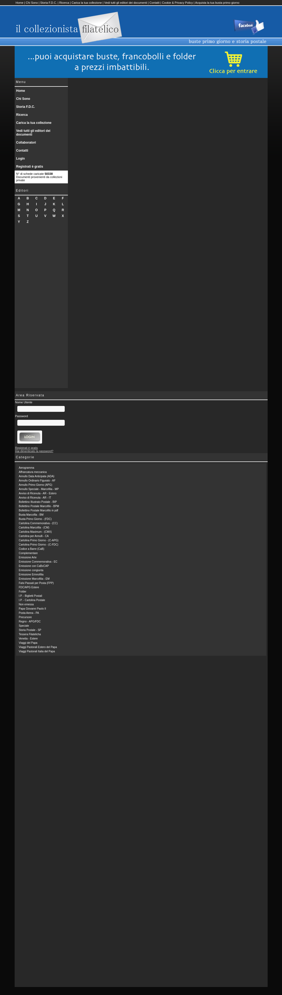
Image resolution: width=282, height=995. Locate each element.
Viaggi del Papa (28, 642)
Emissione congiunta (31, 570)
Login (20, 158)
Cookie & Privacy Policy (177, 2)
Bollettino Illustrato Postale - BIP (38, 501)
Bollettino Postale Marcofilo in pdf (38, 510)
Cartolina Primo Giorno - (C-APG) (39, 540)
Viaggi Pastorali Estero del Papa (38, 647)
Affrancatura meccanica (33, 472)
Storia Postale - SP (30, 630)
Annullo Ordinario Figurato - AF (37, 480)
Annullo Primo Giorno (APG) (35, 484)
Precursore (25, 617)
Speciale (24, 625)
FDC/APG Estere (29, 587)
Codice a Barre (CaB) (31, 548)
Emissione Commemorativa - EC (38, 561)
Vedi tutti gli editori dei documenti (125, 2)
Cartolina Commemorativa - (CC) (38, 523)
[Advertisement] (41, 308)
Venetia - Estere (28, 638)
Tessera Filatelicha (30, 634)
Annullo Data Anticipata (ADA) (36, 476)
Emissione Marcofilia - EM (34, 578)
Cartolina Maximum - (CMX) (35, 531)
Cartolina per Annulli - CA (34, 536)
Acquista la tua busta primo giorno (217, 2)
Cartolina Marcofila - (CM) (34, 527)
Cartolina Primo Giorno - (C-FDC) (38, 544)
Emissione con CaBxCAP (34, 565)
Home (19, 2)
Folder (22, 591)
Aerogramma (26, 467)
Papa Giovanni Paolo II (32, 608)
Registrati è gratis (29, 166)
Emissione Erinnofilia (31, 574)
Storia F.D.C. (48, 2)
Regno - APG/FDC (30, 621)
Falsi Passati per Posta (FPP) (36, 583)
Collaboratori (26, 142)
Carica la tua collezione (87, 2)
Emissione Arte (28, 557)
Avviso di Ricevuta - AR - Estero (38, 493)
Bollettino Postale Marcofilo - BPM (39, 506)
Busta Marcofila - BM (31, 514)
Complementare (28, 553)
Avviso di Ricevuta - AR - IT (35, 497)
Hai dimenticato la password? (34, 451)
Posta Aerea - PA (29, 612)
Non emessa (26, 604)
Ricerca (64, 2)
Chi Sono (32, 2)
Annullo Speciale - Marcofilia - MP (39, 489)
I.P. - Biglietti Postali (30, 595)
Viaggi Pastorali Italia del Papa (37, 651)
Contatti (154, 2)
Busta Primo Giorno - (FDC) (35, 519)
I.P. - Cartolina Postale (32, 600)
